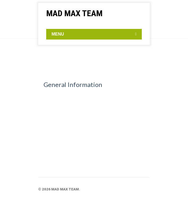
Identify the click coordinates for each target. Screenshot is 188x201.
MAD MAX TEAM (74, 13)
